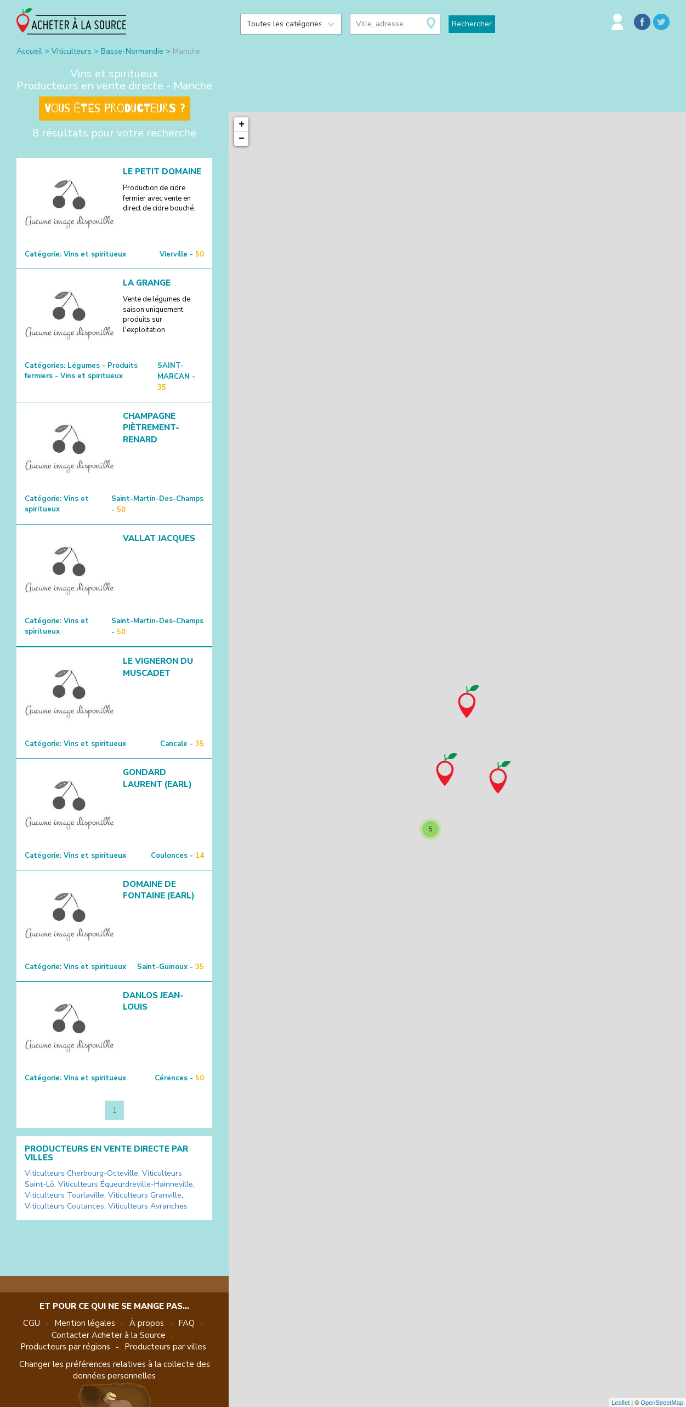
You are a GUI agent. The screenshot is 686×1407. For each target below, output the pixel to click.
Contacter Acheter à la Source (109, 1335)
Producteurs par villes (165, 1346)
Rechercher (472, 24)
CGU (31, 1323)
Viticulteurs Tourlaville (64, 1195)
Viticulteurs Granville (145, 1195)
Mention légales (84, 1323)
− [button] (242, 138)
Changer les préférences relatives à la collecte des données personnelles (114, 1370)
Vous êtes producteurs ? (114, 108)
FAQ (186, 1323)
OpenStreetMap (661, 1402)
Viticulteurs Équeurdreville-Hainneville (125, 1184)
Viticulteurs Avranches (148, 1206)
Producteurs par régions (65, 1346)
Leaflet (620, 1402)
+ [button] (242, 124)
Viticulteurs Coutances (64, 1206)
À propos (146, 1323)
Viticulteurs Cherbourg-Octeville (81, 1173)
